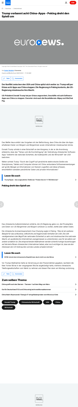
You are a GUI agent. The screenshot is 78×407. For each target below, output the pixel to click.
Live (72, 3)
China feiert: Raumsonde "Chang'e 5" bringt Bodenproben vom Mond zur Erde (30, 295)
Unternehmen (17, 8)
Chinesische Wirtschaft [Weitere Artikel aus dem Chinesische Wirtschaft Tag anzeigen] (30, 302)
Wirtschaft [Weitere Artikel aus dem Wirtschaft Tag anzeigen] (9, 307)
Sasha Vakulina (9, 70)
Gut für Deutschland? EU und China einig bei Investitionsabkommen (26, 289)
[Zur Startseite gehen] (8, 2)
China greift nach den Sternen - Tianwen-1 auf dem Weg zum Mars (26, 284)
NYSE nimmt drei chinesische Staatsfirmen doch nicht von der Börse (29, 257)
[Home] (2, 8)
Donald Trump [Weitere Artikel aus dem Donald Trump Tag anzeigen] (10, 302)
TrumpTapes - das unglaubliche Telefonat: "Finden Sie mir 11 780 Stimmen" (31, 180)
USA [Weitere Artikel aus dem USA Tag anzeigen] (47, 302)
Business (8, 8)
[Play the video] (39, 42)
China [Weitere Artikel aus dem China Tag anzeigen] (57, 302)
